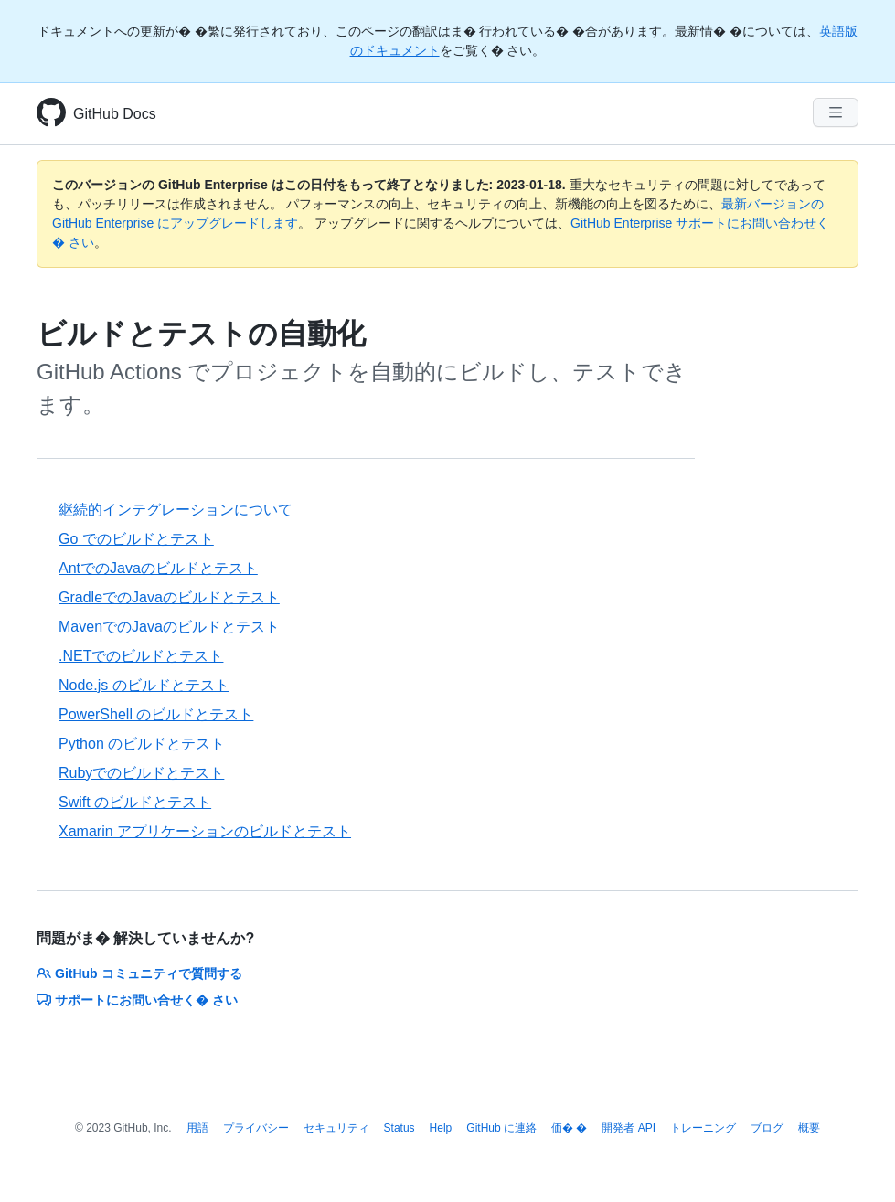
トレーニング (703, 1128)
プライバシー (256, 1128)
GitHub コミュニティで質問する (139, 973)
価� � (569, 1128)
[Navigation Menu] (835, 112)
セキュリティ (336, 1128)
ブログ (767, 1128)
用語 (197, 1128)
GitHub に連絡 (501, 1128)
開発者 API (628, 1128)
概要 (809, 1128)
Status (399, 1128)
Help (441, 1128)
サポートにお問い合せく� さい (137, 1000)
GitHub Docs (114, 114)
